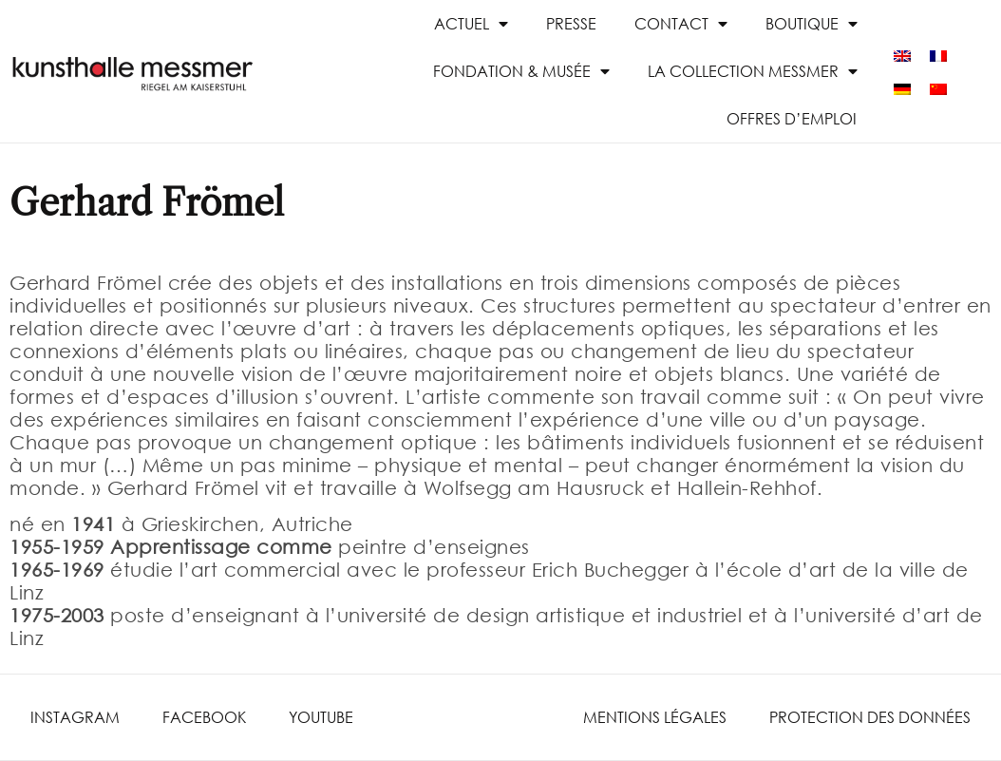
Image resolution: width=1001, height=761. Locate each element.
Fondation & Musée (521, 71)
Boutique (811, 24)
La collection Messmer (753, 71)
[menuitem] (902, 54)
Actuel (471, 24)
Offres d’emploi (792, 118)
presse (571, 23)
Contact (680, 24)
